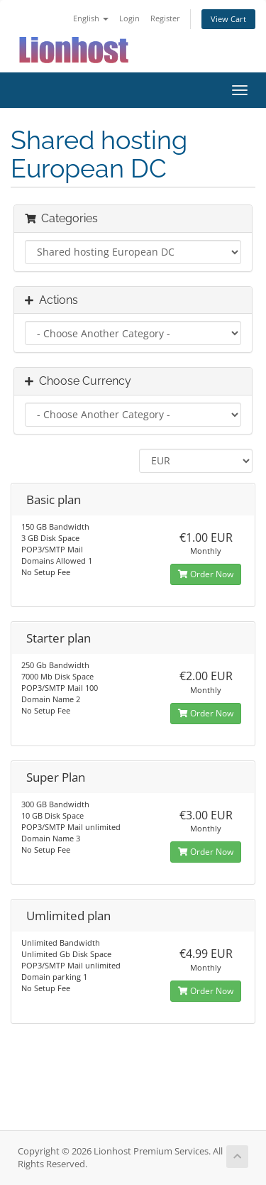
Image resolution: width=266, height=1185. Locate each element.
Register (165, 18)
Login (129, 18)
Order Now (205, 574)
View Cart (228, 18)
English (91, 18)
